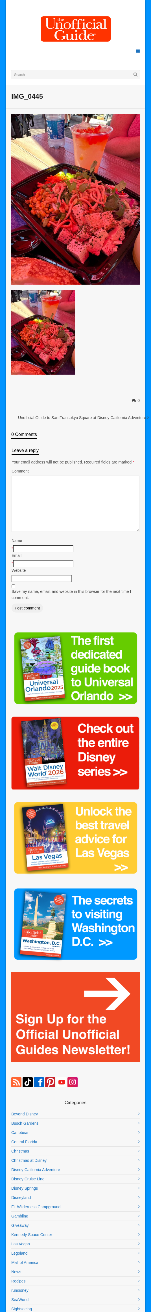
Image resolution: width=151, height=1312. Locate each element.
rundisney (20, 1290)
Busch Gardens (25, 1123)
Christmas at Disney (29, 1160)
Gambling (19, 1216)
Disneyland (21, 1197)
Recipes (18, 1281)
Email (16, 555)
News (16, 1272)
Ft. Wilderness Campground (35, 1207)
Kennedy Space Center (31, 1234)
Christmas (20, 1151)
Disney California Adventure (35, 1169)
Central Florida (24, 1142)
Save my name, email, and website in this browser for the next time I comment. (71, 594)
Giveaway (20, 1225)
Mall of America (24, 1262)
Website (19, 570)
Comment (20, 471)
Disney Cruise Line (28, 1179)
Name (17, 540)
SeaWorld (20, 1299)
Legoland (19, 1253)
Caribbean (20, 1132)
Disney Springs (24, 1188)
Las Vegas (20, 1244)
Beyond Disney (24, 1114)
